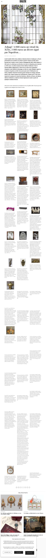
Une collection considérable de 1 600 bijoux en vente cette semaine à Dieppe (11, 514)
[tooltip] (16, 487)
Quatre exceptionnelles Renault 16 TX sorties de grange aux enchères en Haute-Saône (33, 536)
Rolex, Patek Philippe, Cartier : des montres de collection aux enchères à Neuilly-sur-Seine (10, 536)
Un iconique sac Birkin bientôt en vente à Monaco (33, 513)
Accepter (29, 553)
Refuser (19, 553)
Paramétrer (7, 553)
